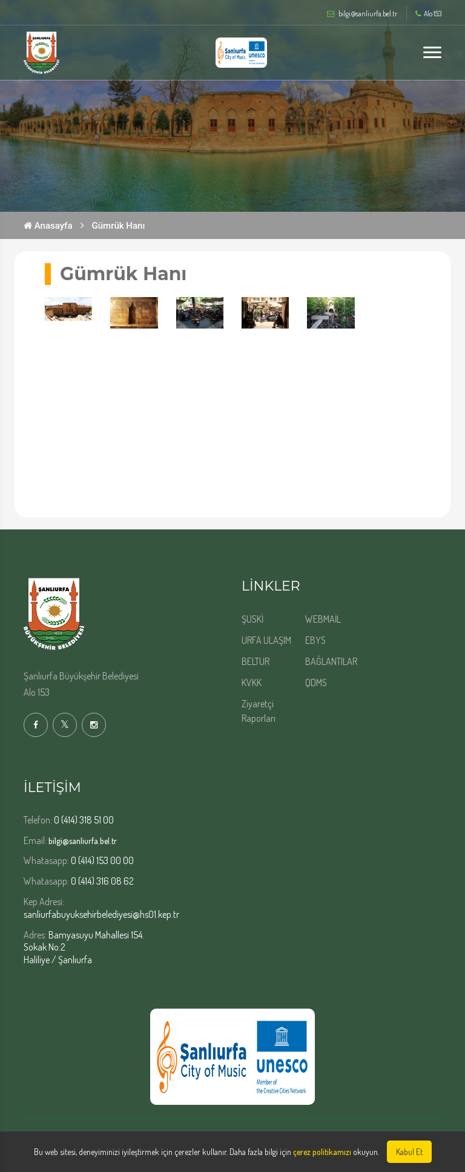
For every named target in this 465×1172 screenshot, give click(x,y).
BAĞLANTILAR (331, 661)
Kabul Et (409, 1152)
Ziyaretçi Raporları (258, 711)
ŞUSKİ (252, 619)
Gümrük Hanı (118, 225)
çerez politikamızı (322, 1152)
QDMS (316, 682)
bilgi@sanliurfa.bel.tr (82, 841)
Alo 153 (428, 14)
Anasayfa (48, 225)
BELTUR (255, 661)
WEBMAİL (323, 619)
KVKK (252, 682)
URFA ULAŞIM (266, 640)
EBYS (315, 640)
